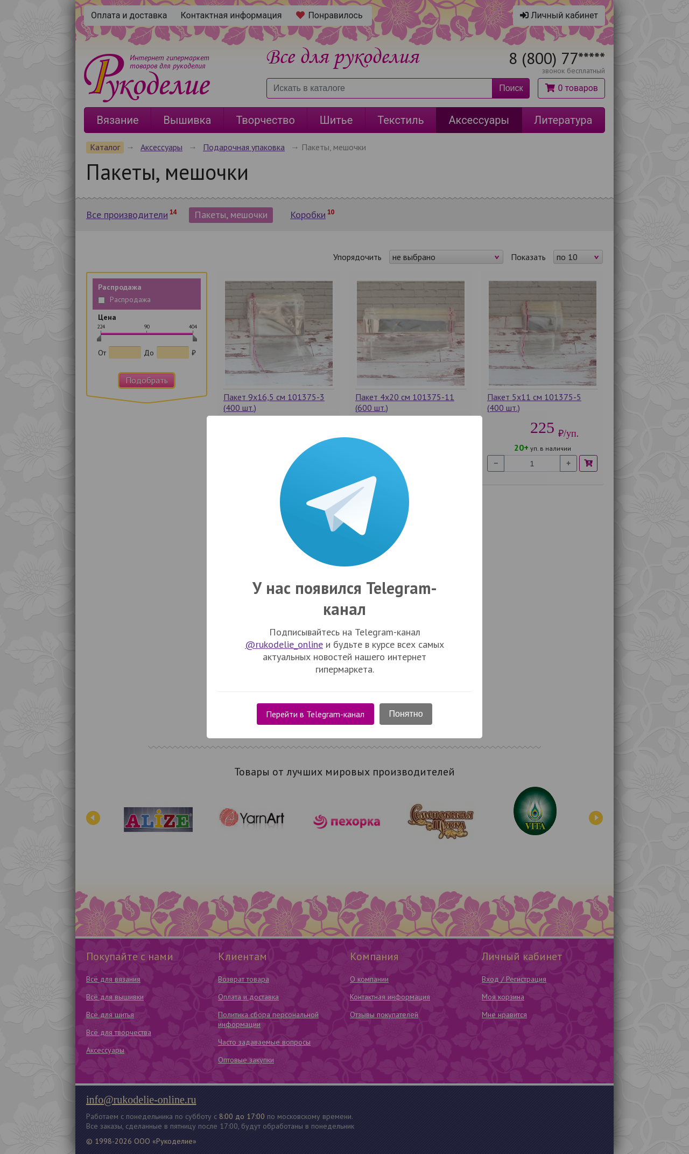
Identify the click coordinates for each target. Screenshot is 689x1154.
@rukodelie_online (284, 644)
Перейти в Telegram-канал (315, 714)
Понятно (406, 713)
